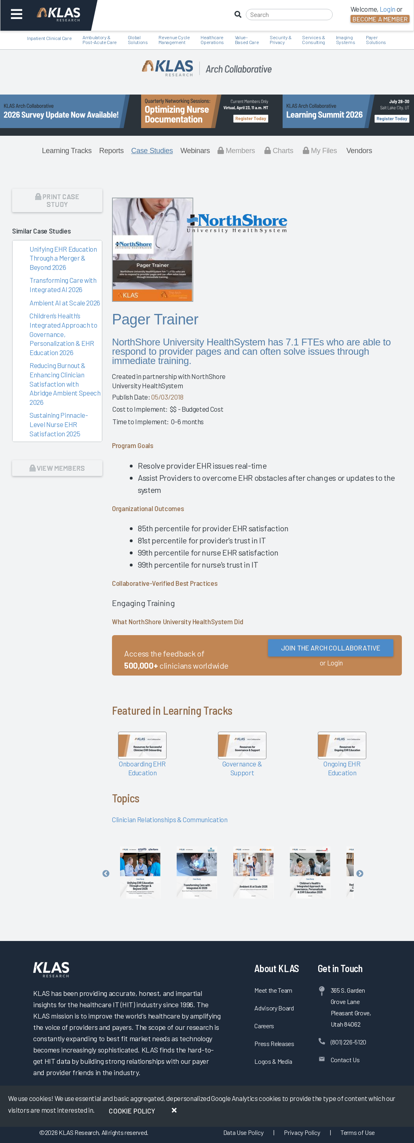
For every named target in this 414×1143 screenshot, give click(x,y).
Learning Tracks (67, 151)
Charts (278, 151)
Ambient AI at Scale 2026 (65, 303)
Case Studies (152, 151)
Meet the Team (273, 990)
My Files (320, 151)
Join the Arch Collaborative (331, 648)
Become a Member (380, 19)
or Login (331, 663)
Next (360, 874)
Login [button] (387, 9)
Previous (106, 874)
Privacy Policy (302, 1132)
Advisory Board (274, 1008)
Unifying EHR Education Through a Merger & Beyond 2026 (63, 258)
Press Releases (274, 1043)
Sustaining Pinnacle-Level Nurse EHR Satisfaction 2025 (59, 424)
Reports (111, 151)
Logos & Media (273, 1061)
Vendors (359, 151)
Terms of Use (357, 1132)
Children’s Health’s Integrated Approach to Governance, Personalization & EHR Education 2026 (63, 334)
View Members (57, 468)
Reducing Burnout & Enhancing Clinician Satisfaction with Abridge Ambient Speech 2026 (65, 383)
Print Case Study (57, 200)
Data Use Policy (243, 1132)
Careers (264, 1025)
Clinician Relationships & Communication (170, 819)
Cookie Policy (132, 1111)
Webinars (195, 151)
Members (236, 151)
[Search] (289, 14)
